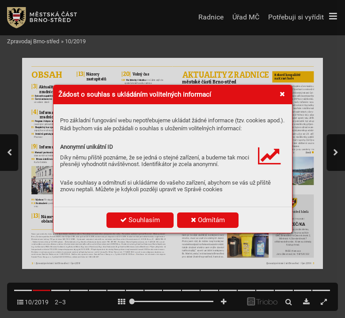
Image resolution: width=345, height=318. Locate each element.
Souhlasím (140, 220)
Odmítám (208, 220)
